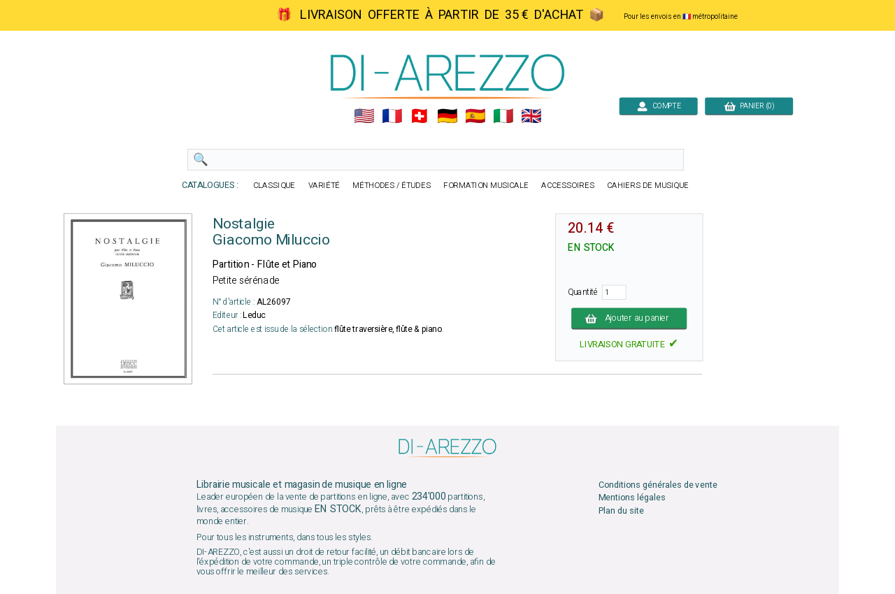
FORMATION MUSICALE (486, 185)
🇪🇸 (475, 116)
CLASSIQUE (274, 185)
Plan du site (621, 510)
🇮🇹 (503, 116)
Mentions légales (632, 498)
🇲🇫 (392, 116)
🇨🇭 (419, 116)
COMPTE (658, 106)
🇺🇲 (364, 116)
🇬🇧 (531, 116)
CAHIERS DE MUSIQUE (648, 185)
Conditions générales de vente (658, 485)
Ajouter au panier (629, 318)
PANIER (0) (749, 106)
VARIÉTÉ (324, 185)
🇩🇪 (447, 116)
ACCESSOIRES (567, 185)
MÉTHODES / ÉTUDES (391, 185)
